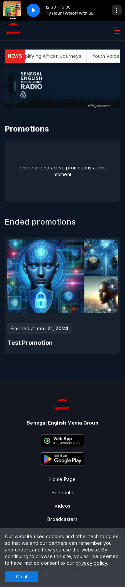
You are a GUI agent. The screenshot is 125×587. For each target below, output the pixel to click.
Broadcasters (62, 519)
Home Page (62, 479)
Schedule (62, 492)
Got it (21, 576)
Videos (62, 506)
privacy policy (91, 563)
